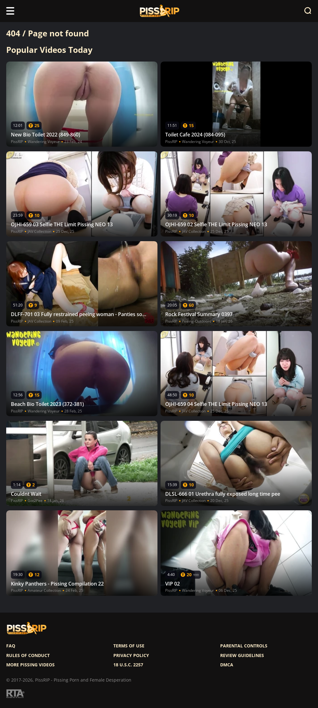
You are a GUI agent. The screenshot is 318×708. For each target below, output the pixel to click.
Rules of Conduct (28, 655)
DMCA (226, 665)
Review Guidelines (242, 655)
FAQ (10, 646)
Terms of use (128, 646)
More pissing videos (30, 665)
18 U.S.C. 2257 (128, 665)
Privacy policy (131, 655)
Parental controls (243, 646)
